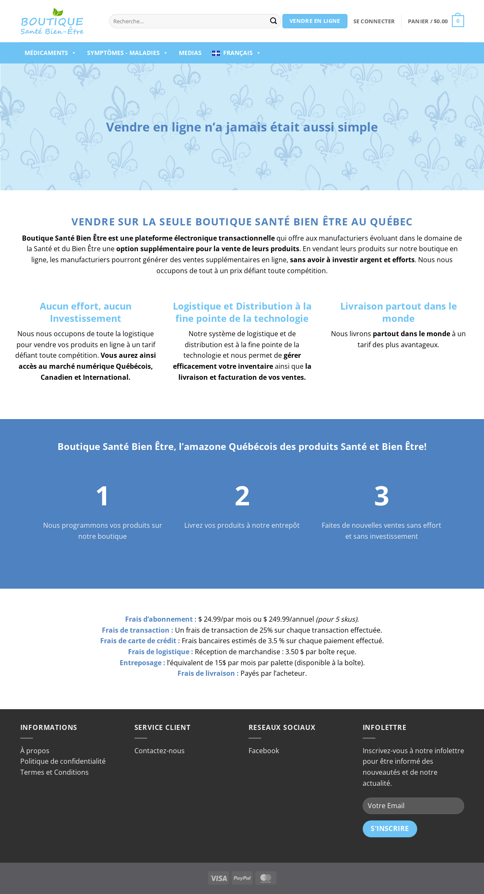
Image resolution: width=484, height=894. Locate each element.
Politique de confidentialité (63, 761)
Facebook (264, 750)
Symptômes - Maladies (127, 52)
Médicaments (51, 52)
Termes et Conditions (54, 772)
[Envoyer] (273, 21)
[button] (374, 21)
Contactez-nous (159, 750)
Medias (190, 53)
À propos (34, 750)
